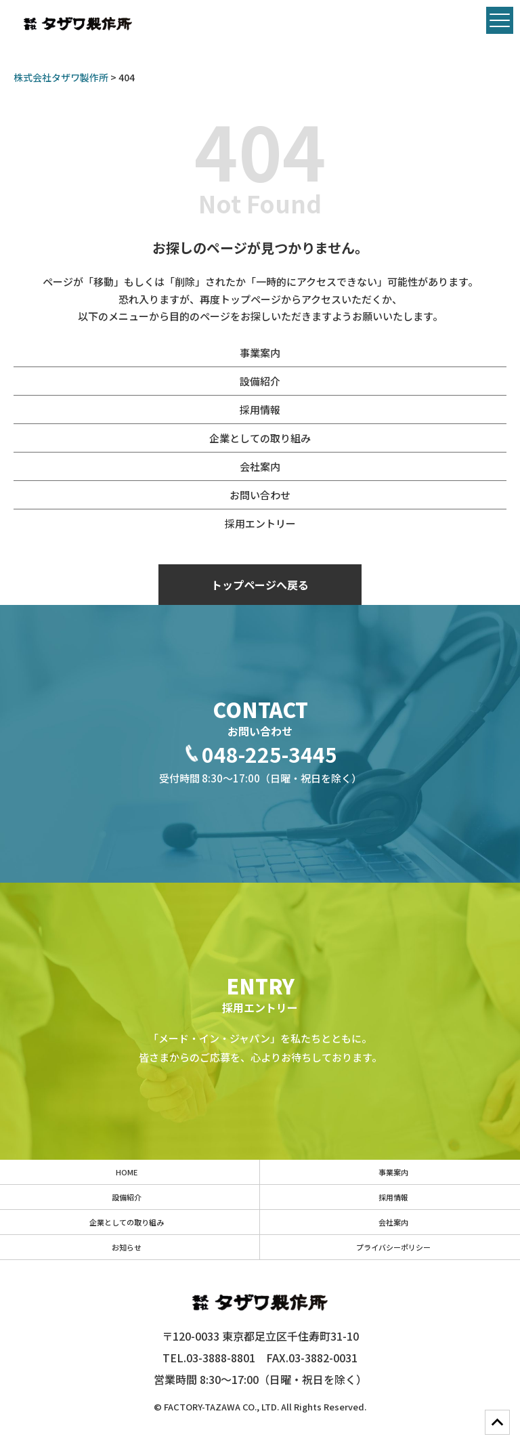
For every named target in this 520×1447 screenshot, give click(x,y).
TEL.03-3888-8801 (208, 1357)
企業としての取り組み (260, 438)
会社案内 (260, 466)
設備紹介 (260, 381)
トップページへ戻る (260, 584)
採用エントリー (260, 523)
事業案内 (260, 352)
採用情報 (260, 409)
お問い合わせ (260, 495)
